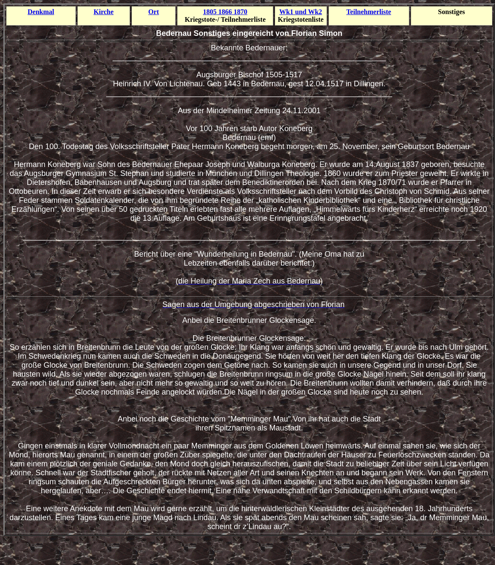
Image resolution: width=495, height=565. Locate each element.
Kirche (104, 11)
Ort (153, 11)
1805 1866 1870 (225, 11)
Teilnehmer (368, 11)
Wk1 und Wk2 (300, 11)
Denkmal (41, 11)
